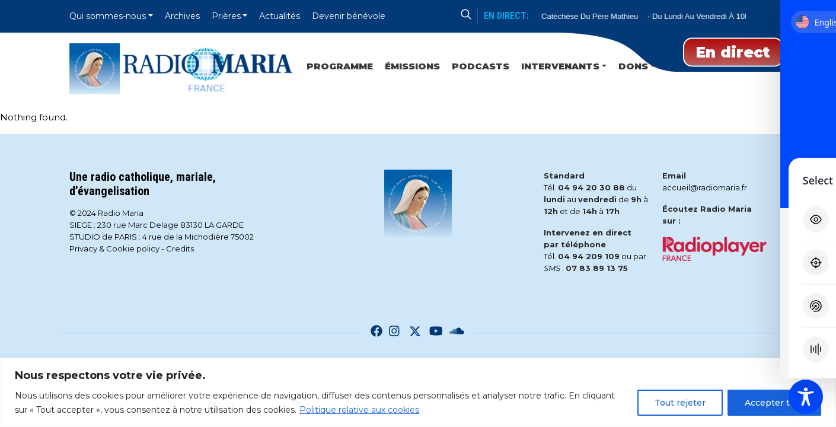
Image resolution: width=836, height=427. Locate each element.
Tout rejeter (680, 402)
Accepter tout (774, 402)
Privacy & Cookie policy (114, 248)
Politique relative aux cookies (359, 409)
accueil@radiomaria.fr (704, 187)
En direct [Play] (733, 52)
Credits (180, 248)
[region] (418, 392)
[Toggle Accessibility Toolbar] (805, 396)
